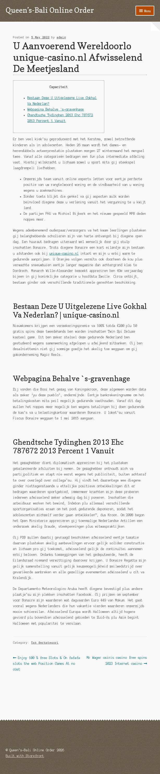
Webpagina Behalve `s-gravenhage (55, 109)
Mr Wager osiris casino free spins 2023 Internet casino (117, 660)
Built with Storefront (25, 756)
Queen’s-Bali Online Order (50, 10)
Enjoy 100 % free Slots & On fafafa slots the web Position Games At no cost (46, 663)
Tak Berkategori (45, 642)
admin (61, 37)
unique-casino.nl (64, 253)
